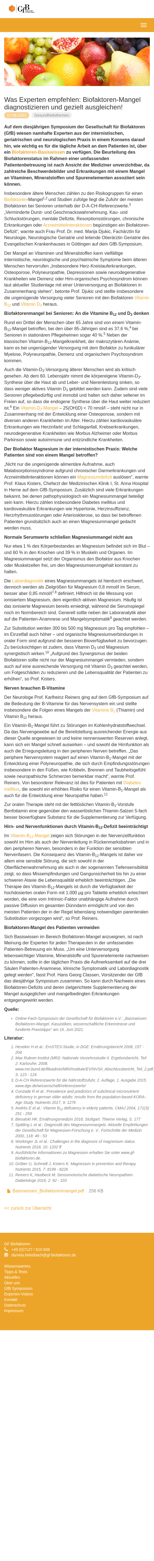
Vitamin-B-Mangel (29, 835)
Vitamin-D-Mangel (39, 408)
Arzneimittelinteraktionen (67, 225)
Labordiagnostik (27, 581)
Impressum (13, 1310)
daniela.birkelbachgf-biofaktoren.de (43, 1255)
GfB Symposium (18, 1288)
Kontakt (10, 1299)
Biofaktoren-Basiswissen (38, 152)
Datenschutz (15, 1305)
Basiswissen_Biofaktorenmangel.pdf (48, 1190)
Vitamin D (31, 304)
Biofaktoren (15, 199)
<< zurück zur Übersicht (27, 1208)
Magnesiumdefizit (94, 477)
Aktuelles (12, 1277)
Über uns (12, 1283)
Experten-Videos (18, 1294)
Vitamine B (103, 710)
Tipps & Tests (15, 1272)
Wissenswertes (17, 1266)
